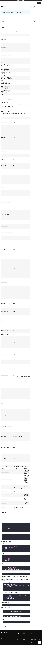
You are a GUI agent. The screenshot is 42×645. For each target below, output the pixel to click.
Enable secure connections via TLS (36, 17)
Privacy (31, 633)
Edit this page (3, 626)
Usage (33, 26)
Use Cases (21, 3)
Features (16, 3)
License (24, 632)
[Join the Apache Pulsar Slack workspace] (38, 632)
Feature (33, 12)
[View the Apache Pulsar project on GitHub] (40, 632)
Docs (13, 3)
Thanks (24, 633)
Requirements (33, 11)
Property (34, 20)
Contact (31, 634)
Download (39, 3)
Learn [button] (31, 3)
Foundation (18, 632)
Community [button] (26, 3)
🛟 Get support (34, 10)
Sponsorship (25, 634)
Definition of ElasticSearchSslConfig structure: (35, 22)
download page (18, 12)
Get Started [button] (7, 3)
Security (31, 632)
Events (18, 633)
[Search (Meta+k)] (35, 3)
